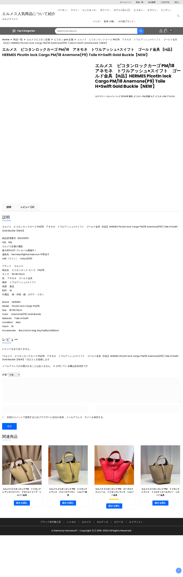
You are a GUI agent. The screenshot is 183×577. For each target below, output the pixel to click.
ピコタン (138, 10)
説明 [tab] (9, 244)
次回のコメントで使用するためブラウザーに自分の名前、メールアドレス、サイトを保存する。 (56, 454)
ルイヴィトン (136, 559)
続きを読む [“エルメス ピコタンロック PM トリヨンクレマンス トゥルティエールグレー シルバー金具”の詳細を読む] (160, 540)
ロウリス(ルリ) (122, 10)
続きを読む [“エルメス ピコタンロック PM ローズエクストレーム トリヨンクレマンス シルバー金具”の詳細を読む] (114, 543)
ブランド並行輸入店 (50, 559)
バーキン (62, 10)
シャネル (71, 559)
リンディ (165, 10)
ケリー (74, 10)
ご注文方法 (165, 2)
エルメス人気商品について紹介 (28, 13)
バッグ (96, 21)
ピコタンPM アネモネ (165, 96)
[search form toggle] (178, 15)
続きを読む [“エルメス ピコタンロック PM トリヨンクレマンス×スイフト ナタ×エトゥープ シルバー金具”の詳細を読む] (22, 540)
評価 (5, 412)
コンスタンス (89, 10)
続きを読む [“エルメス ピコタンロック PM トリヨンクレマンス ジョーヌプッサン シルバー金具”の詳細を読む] (68, 540)
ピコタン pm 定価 (142, 96)
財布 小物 (109, 21)
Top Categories (24, 30)
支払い (177, 2)
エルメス (86, 559)
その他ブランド (126, 21)
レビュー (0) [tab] (27, 244)
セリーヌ (118, 559)
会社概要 (152, 2)
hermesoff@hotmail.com (25, 292)
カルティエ (102, 559)
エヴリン (151, 10)
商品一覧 (139, 2)
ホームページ (125, 2)
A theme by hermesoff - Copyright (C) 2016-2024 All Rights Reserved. (91, 568)
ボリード (104, 10)
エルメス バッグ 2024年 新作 (119, 96)
